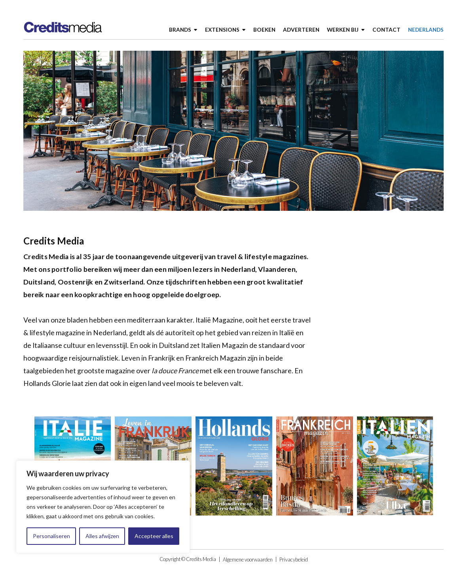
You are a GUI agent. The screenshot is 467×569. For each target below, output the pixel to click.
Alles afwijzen (102, 536)
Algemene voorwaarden (248, 559)
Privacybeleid (293, 559)
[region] (103, 506)
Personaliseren (51, 536)
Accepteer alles (154, 536)
